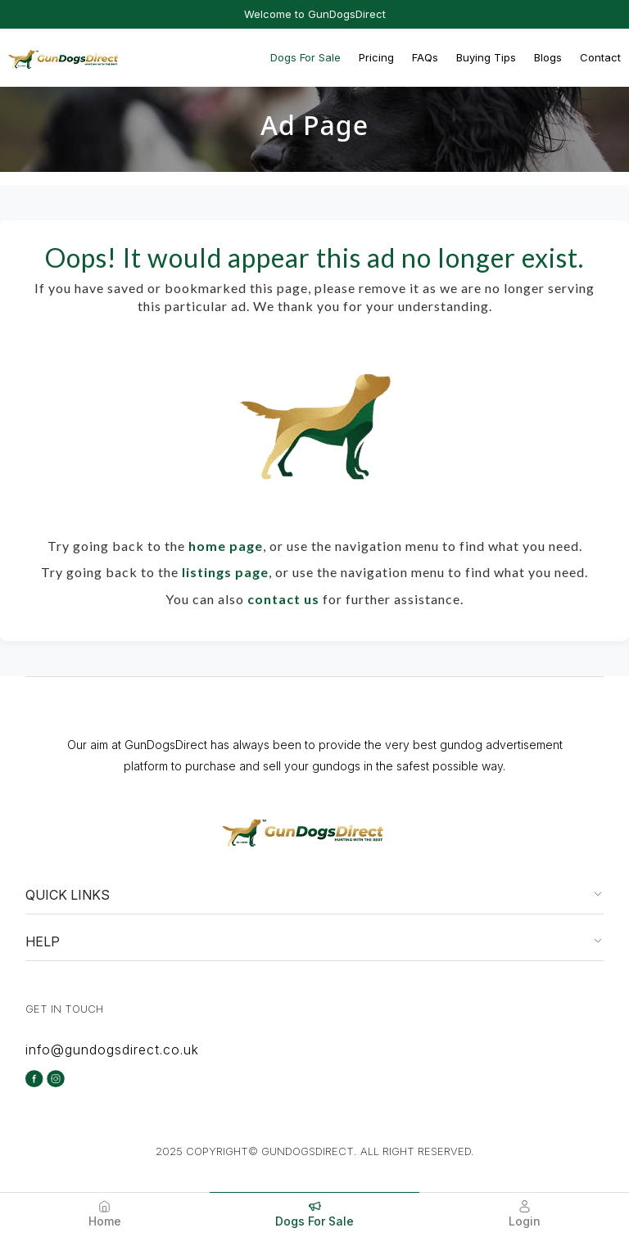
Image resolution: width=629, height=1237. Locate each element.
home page (225, 545)
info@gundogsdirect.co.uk (112, 1049)
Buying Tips (486, 57)
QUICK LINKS (67, 894)
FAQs (425, 57)
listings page (225, 572)
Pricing (376, 57)
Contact (600, 57)
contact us (283, 599)
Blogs (548, 57)
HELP (42, 941)
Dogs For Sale (305, 57)
